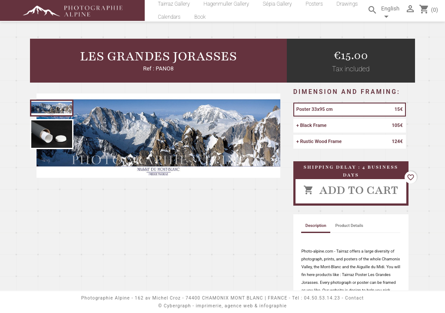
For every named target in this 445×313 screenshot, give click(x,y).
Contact (354, 298)
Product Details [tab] (349, 225)
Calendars (169, 17)
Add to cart (350, 190)
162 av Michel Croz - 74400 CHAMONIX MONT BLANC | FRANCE (211, 298)
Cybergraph (177, 306)
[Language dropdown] (391, 14)
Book (200, 17)
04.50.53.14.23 (322, 298)
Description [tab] (316, 225)
